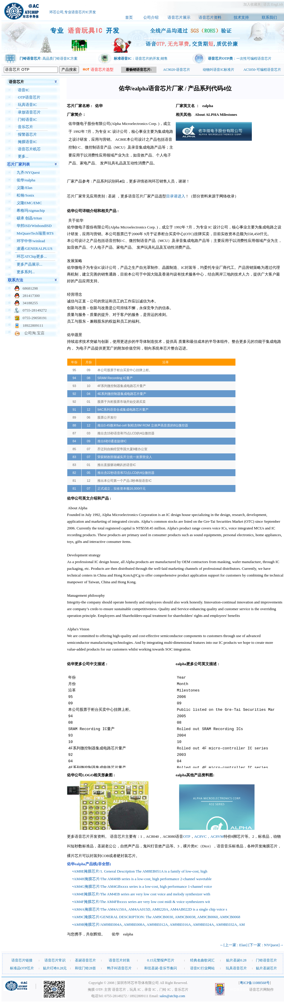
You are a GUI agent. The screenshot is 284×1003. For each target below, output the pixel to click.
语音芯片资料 (210, 17)
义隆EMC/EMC (29, 203)
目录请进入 (175, 196)
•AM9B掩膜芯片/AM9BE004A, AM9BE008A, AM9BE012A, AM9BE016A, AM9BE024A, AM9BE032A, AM (158, 924)
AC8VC (200, 836)
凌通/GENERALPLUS (34, 248)
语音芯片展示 (179, 17)
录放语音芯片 (29, 112)
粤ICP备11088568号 (255, 983)
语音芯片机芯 (29, 149)
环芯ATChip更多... (32, 256)
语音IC (23, 90)
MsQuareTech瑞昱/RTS (35, 233)
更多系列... (26, 272)
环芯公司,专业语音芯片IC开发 (72, 13)
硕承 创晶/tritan (29, 218)
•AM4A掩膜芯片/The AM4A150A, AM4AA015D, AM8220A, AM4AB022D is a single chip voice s (149, 909)
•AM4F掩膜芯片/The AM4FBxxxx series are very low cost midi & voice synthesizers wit (141, 901)
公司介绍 (151, 17)
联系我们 (269, 17)
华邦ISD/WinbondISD (34, 225)
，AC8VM (215, 836)
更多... (23, 156)
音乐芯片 (25, 127)
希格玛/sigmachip (31, 210)
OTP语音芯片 (29, 97)
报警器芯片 (27, 134)
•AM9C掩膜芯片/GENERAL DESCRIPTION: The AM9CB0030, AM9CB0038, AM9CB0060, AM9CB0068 (156, 917)
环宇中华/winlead (31, 241)
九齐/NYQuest (28, 172)
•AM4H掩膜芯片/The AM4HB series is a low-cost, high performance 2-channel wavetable (141, 879)
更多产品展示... (29, 264)
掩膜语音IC (27, 142)
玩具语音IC (27, 104)
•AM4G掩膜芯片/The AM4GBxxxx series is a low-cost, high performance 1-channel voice (142, 886)
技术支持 (241, 17)
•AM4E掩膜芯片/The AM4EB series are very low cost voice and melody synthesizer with (141, 894)
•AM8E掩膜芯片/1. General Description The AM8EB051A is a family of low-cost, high (139, 871)
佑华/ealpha (26, 180)
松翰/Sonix (25, 195)
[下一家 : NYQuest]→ (265, 945)
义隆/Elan (24, 187)
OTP (186, 836)
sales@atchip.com (172, 996)
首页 (129, 17)
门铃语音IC (27, 119)
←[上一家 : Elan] (233, 945)
